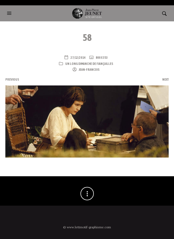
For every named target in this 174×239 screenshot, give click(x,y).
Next (165, 79)
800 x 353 (101, 58)
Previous (12, 79)
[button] (10, 13)
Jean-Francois (88, 70)
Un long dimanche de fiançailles (89, 64)
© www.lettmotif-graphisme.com (87, 227)
